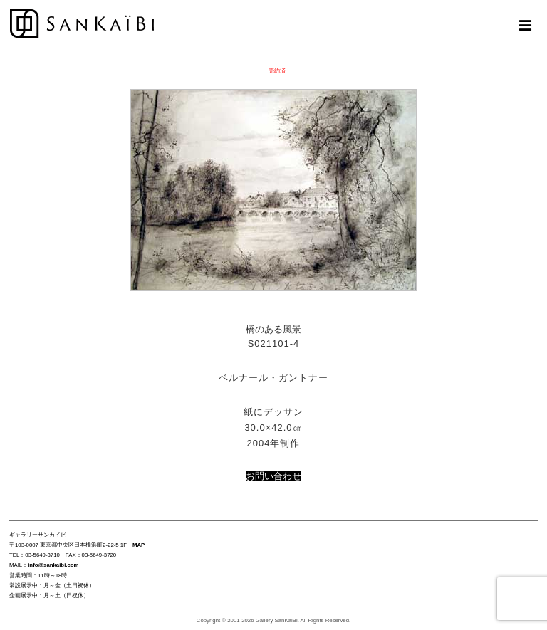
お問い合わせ (273, 476)
